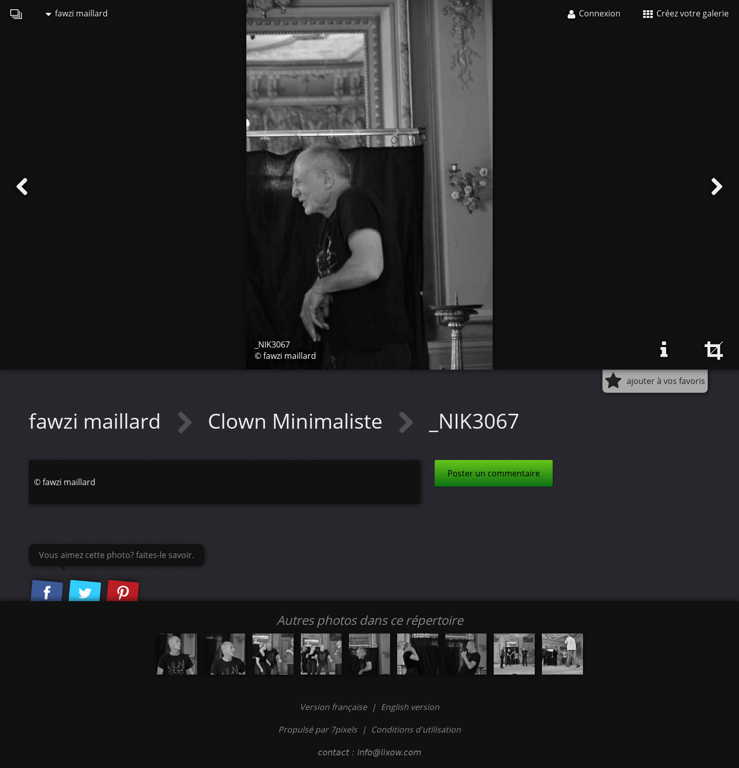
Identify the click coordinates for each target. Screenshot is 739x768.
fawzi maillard (77, 13)
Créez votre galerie (686, 13)
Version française (334, 707)
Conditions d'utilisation (416, 729)
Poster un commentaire (494, 473)
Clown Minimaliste (297, 421)
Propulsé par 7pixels (317, 729)
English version (410, 707)
